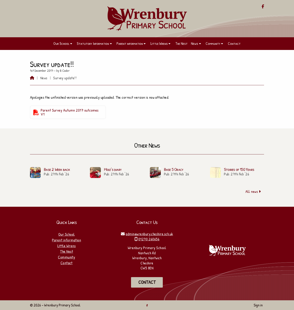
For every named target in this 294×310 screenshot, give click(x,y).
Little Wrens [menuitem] (159, 43)
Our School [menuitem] (61, 43)
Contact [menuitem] (234, 43)
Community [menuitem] (213, 43)
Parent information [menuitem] (130, 43)
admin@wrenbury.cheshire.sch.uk (149, 233)
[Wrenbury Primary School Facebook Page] (263, 7)
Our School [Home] (66, 234)
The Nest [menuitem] (181, 43)
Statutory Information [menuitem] (93, 43)
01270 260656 (149, 239)
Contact (67, 262)
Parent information (66, 240)
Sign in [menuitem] (258, 305)
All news (253, 191)
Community (66, 257)
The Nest (66, 251)
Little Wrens (66, 245)
